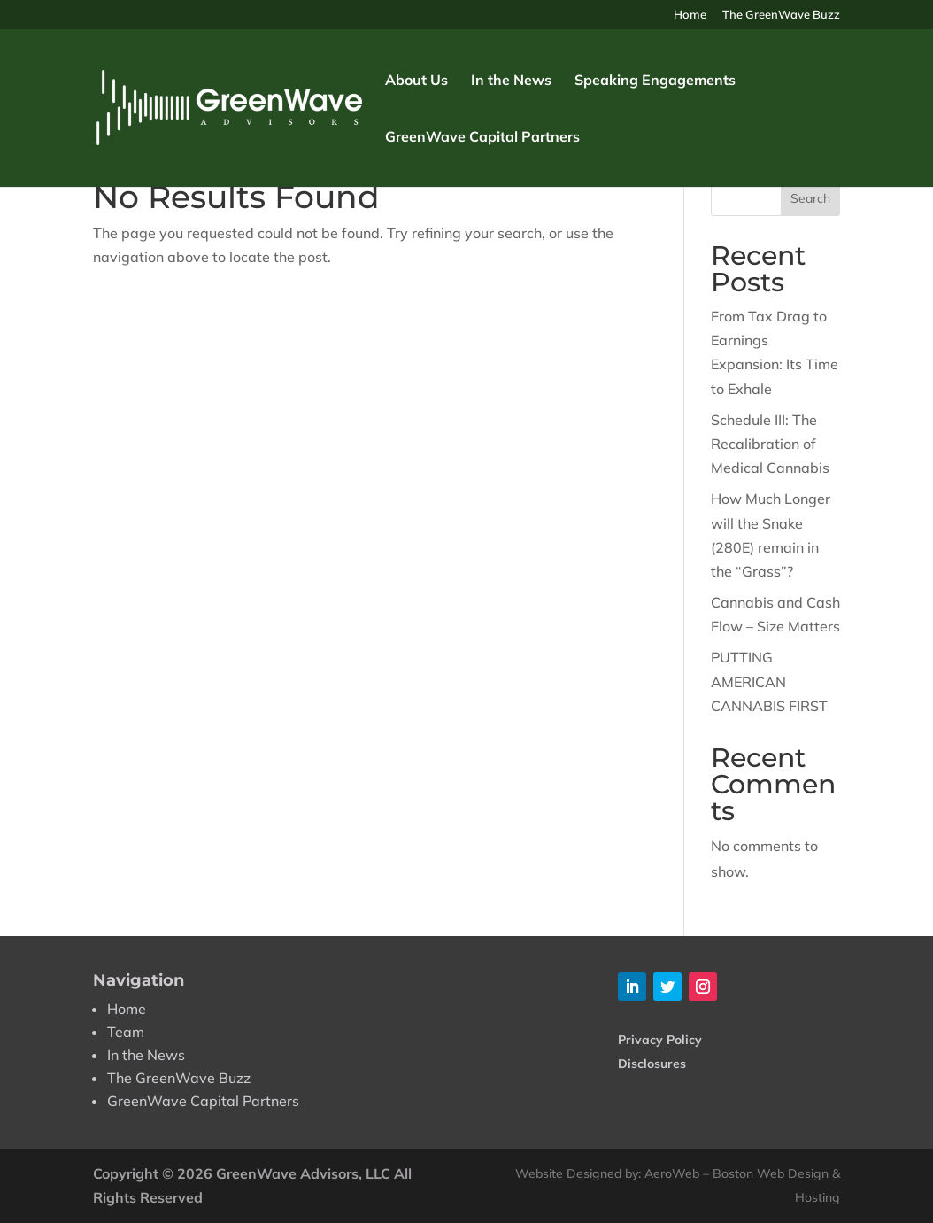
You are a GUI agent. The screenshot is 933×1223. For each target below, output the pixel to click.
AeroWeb (671, 1173)
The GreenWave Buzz (781, 15)
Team (125, 1032)
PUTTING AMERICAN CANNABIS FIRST (769, 681)
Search (810, 198)
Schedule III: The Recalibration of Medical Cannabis (770, 443)
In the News (511, 81)
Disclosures (652, 1064)
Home (690, 15)
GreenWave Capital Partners (482, 137)
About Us (416, 81)
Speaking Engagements (655, 81)
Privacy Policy (660, 1040)
